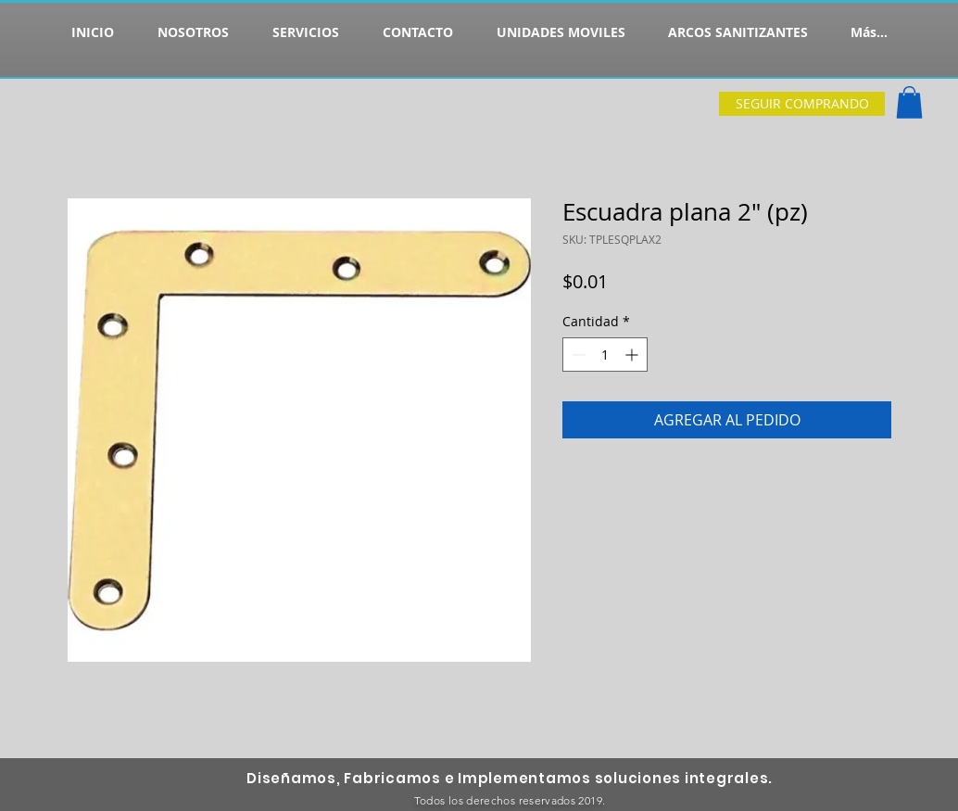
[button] (909, 102)
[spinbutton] (605, 354)
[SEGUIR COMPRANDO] (802, 104)
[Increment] (633, 354)
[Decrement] (576, 354)
